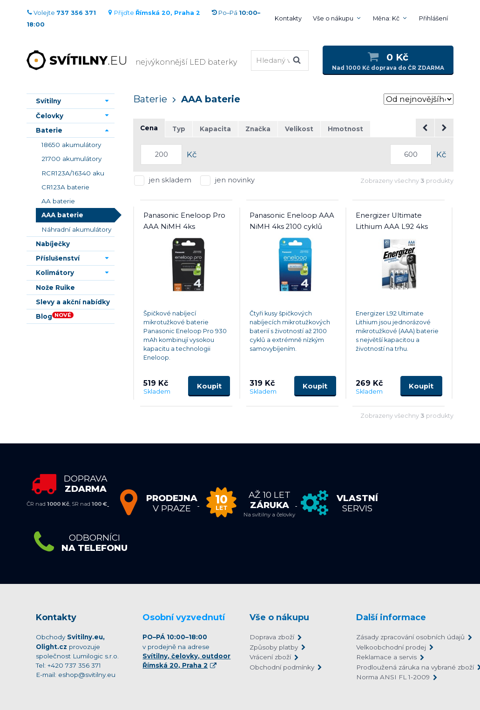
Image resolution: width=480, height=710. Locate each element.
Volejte (61, 12)
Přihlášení (433, 18)
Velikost (299, 129)
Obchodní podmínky (282, 667)
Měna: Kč (386, 18)
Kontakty (288, 18)
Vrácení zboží (270, 657)
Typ (178, 129)
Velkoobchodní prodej (391, 647)
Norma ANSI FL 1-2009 (393, 677)
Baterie (150, 99)
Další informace (391, 617)
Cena (149, 128)
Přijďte (153, 12)
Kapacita (215, 129)
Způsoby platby (274, 647)
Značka (257, 129)
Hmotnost (345, 129)
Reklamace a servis (386, 657)
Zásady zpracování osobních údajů (400, 637)
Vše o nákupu (333, 18)
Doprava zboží (272, 637)
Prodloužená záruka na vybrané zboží (400, 667)
